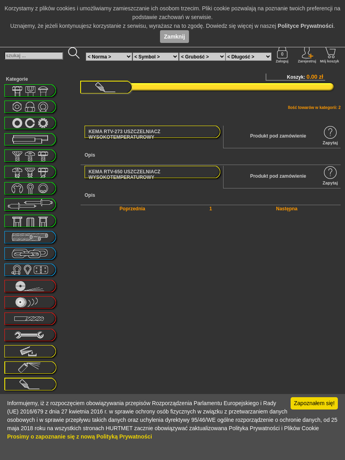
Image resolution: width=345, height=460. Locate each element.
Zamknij (174, 36)
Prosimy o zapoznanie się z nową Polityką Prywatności (79, 436)
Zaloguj (282, 54)
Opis (90, 155)
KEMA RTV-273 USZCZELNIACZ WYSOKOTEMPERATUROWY (124, 134)
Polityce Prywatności (305, 26)
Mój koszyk (329, 54)
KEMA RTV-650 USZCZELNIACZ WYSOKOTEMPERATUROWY (124, 174)
